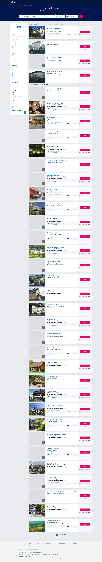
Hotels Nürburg (55, 554)
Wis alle (24, 30)
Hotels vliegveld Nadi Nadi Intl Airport (55, 558)
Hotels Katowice (22, 558)
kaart (60, 31)
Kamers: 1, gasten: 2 (70, 16)
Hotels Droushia (30, 554)
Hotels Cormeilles (22, 554)
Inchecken (47, 14)
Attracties (63, 2)
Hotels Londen (29, 558)
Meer (74, 2)
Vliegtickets (28, 2)
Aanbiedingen (56, 2)
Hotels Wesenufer (38, 554)
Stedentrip (35, 2)
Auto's (50, 2)
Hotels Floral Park (36, 558)
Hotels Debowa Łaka (46, 554)
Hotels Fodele (43, 558)
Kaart (18, 27)
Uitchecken (57, 14)
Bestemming (21, 14)
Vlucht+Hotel (21, 2)
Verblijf (46, 2)
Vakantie (41, 2)
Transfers (69, 2)
